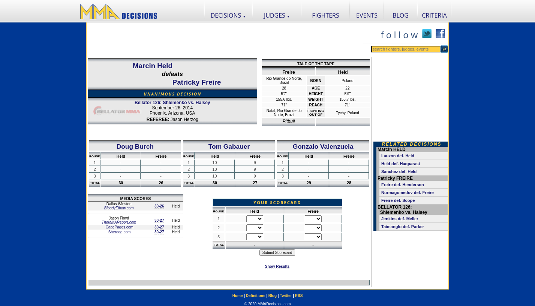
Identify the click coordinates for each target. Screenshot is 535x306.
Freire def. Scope (398, 200)
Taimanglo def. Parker (402, 226)
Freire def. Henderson (402, 184)
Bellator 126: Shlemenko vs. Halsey (172, 102)
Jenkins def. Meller (399, 218)
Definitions (255, 296)
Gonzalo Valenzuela (323, 146)
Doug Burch (135, 146)
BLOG (401, 15)
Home (237, 296)
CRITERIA (434, 15)
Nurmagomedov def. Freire (407, 192)
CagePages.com (119, 227)
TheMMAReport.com (119, 222)
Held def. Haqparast (400, 163)
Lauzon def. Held (397, 156)
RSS (299, 296)
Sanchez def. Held (399, 171)
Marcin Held (152, 66)
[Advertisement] (224, 40)
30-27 (159, 220)
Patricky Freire (196, 82)
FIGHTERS (325, 15)
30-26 (159, 206)
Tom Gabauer (229, 146)
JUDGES (277, 15)
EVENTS (367, 15)
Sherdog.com (118, 232)
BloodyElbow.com (119, 208)
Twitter (286, 296)
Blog (272, 296)
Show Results (277, 266)
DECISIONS (228, 15)
